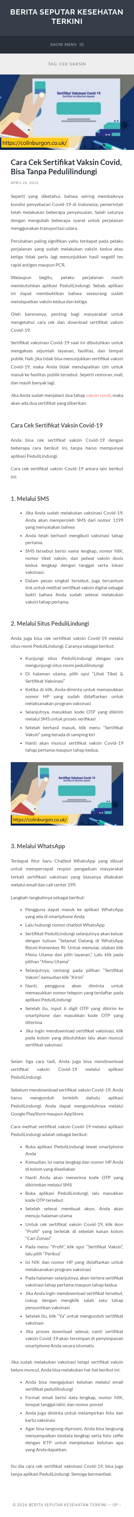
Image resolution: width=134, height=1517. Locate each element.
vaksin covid (98, 395)
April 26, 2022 (25, 182)
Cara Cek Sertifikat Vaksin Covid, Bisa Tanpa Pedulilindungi (66, 166)
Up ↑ (116, 1504)
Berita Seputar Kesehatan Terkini (67, 16)
